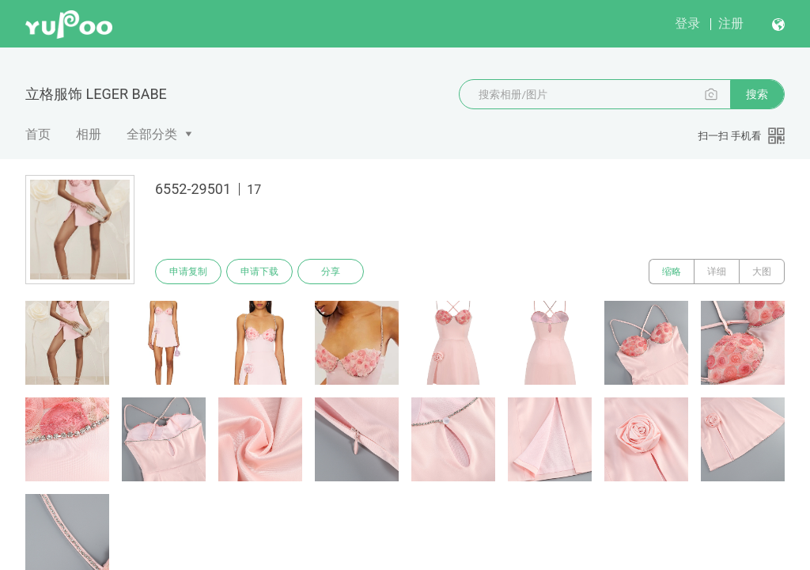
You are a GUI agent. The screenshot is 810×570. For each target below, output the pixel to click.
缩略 (671, 271)
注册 (731, 23)
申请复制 (188, 271)
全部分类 (152, 134)
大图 (761, 271)
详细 (716, 271)
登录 (687, 23)
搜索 (757, 94)
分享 (330, 271)
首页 (38, 134)
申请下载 (259, 271)
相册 (88, 134)
